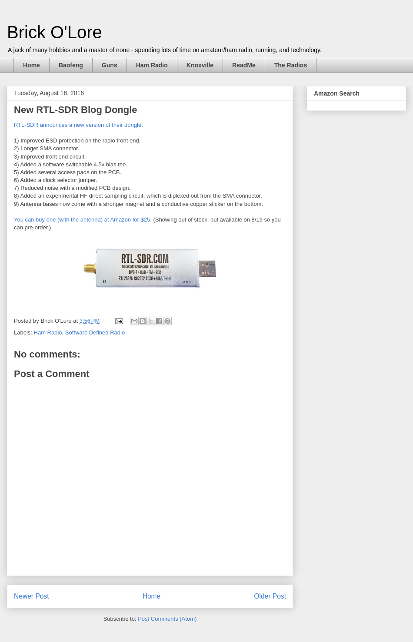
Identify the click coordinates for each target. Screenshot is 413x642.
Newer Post (31, 596)
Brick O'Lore (54, 32)
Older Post (270, 596)
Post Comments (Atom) (167, 619)
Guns (109, 65)
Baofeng (71, 65)
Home (31, 65)
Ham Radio (152, 65)
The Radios (290, 65)
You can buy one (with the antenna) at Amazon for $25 (82, 219)
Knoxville (200, 65)
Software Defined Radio (95, 332)
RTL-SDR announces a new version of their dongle (77, 125)
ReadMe (244, 65)
